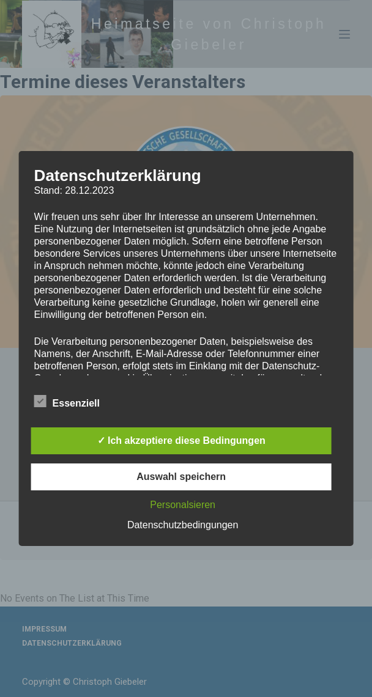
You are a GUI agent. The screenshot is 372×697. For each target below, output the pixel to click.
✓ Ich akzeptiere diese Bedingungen (181, 440)
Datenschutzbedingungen (182, 525)
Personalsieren (182, 505)
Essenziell (67, 401)
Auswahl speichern (181, 476)
